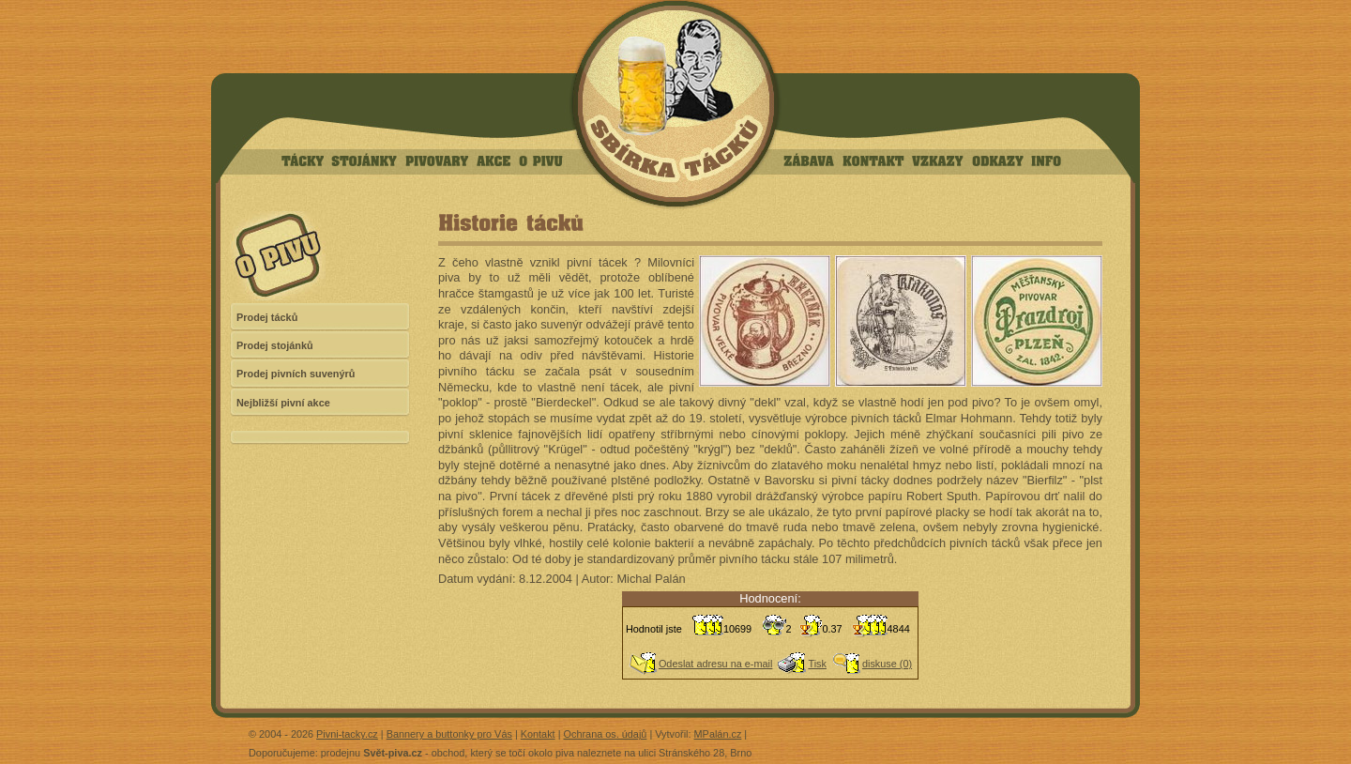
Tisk (817, 663)
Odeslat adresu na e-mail (716, 663)
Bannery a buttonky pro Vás (449, 734)
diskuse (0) (887, 663)
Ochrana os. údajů (605, 734)
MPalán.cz (718, 734)
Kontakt (538, 734)
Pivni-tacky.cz (347, 734)
